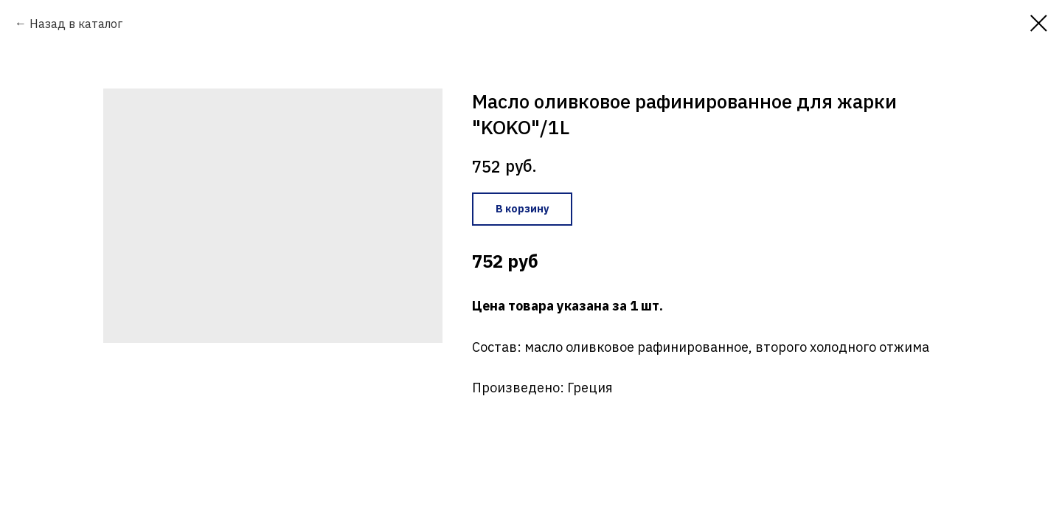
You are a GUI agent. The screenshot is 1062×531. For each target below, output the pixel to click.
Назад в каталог (76, 23)
